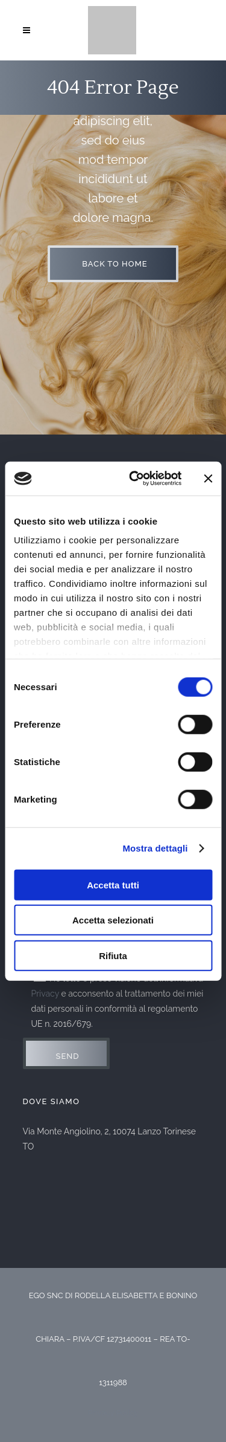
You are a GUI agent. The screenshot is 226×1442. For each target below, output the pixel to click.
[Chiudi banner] (208, 478)
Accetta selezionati (113, 920)
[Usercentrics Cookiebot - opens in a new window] (134, 479)
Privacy (45, 993)
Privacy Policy (113, 1412)
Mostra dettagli (154, 848)
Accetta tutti (113, 884)
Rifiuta (113, 955)
